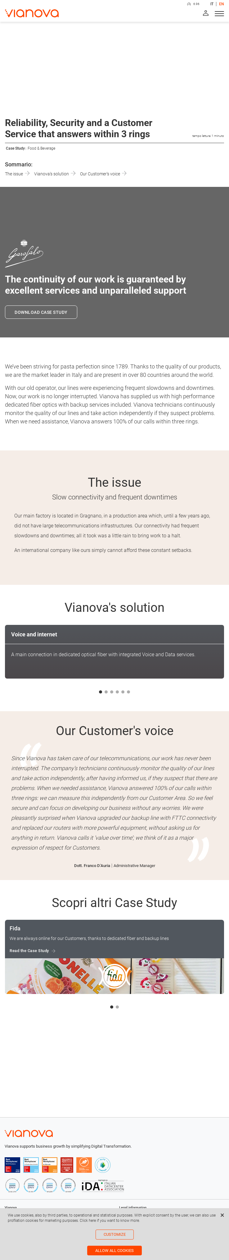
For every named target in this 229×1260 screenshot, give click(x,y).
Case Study (15, 148)
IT (211, 4)
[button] (100, 691)
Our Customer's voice (103, 173)
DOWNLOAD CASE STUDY (41, 312)
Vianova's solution (54, 173)
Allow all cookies (114, 1250)
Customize (115, 1234)
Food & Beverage (41, 148)
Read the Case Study (29, 950)
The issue (17, 173)
